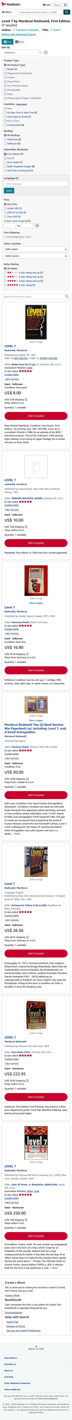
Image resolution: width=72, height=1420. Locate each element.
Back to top (36, 1348)
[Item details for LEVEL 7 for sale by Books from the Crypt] (36, 322)
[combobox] (40, 12)
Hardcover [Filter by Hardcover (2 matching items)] (12, 139)
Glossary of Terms (16, 1326)
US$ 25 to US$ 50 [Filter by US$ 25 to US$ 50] (15, 212)
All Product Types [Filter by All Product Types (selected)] (15, 64)
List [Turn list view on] (7, 41)
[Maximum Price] (27, 225)
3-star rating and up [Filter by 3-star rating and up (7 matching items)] (25, 276)
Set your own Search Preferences (23, 1330)
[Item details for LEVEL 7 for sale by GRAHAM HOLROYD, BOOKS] (36, 466)
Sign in (57, 5)
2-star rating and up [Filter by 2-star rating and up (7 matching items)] (25, 272)
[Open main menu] (7, 12)
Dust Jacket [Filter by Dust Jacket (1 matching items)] (13, 162)
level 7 (57, 29)
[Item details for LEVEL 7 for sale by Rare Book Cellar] (36, 1015)
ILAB (36, 1191)
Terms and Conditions (48, 1398)
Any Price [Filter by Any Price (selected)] (11, 204)
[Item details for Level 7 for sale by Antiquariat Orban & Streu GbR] (36, 861)
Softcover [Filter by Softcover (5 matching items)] (12, 143)
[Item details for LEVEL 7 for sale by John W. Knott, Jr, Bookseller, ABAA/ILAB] (36, 1143)
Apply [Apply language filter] (9, 190)
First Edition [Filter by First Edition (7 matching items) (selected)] (13, 153)
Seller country (12, 256)
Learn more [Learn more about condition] (21, 104)
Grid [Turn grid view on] (19, 41)
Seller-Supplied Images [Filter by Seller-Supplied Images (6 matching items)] (19, 166)
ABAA (30, 1191)
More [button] (17, 833)
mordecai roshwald (27, 29)
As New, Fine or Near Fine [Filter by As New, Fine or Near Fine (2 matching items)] (20, 112)
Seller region (11, 249)
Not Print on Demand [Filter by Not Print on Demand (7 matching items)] (18, 170)
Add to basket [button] (36, 415)
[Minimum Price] (10, 225)
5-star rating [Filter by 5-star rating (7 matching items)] (21, 285)
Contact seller (12, 374)
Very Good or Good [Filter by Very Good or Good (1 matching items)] (17, 116)
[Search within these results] (36, 296)
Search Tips (12, 1321)
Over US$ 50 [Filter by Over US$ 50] (12, 216)
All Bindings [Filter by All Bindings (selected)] (12, 135)
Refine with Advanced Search (19, 34)
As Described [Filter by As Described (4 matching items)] (14, 124)
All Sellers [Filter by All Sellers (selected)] (12, 268)
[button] (67, 296)
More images (36, 603)
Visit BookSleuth (13, 1312)
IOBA (29, 367)
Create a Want (12, 1295)
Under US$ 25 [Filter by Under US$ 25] (13, 208)
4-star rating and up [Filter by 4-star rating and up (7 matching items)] (25, 280)
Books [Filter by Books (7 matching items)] (10, 68)
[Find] (66, 12)
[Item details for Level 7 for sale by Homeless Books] (36, 580)
